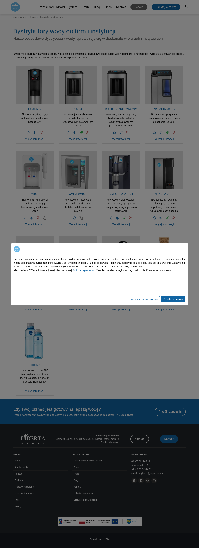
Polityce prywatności (84, 270)
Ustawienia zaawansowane (143, 299)
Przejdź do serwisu (173, 299)
